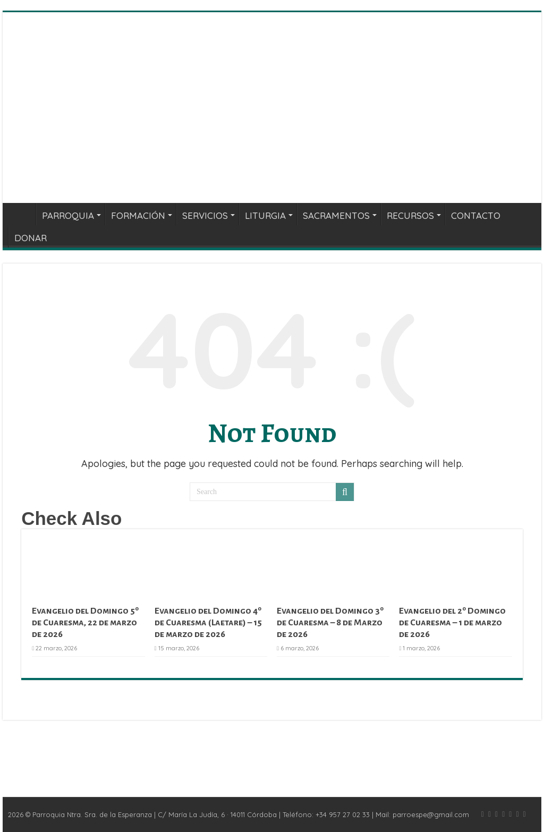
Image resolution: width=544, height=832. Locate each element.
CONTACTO (475, 215)
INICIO (22, 214)
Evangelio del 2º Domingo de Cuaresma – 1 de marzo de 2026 (452, 622)
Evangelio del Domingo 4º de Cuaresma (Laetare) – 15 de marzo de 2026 (208, 622)
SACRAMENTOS (336, 215)
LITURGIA (265, 215)
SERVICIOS (205, 215)
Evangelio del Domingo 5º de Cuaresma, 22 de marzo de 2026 (85, 622)
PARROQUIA (68, 215)
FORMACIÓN (138, 215)
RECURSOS (410, 215)
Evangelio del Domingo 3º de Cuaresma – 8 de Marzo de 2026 (330, 622)
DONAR (30, 237)
